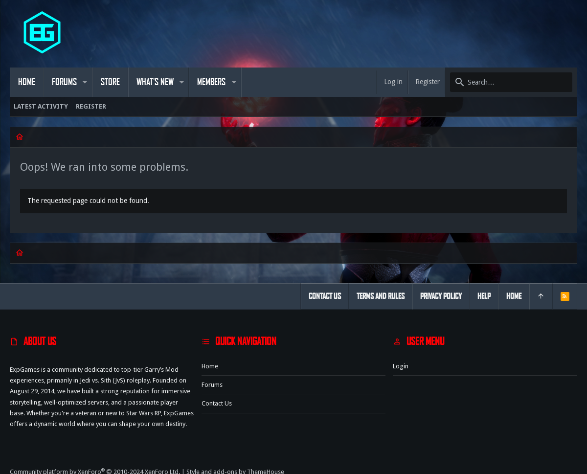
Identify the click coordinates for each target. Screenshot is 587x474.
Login (400, 366)
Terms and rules (381, 296)
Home (210, 366)
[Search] (511, 82)
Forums (212, 384)
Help (484, 296)
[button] (85, 82)
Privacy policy (441, 296)
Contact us (217, 403)
